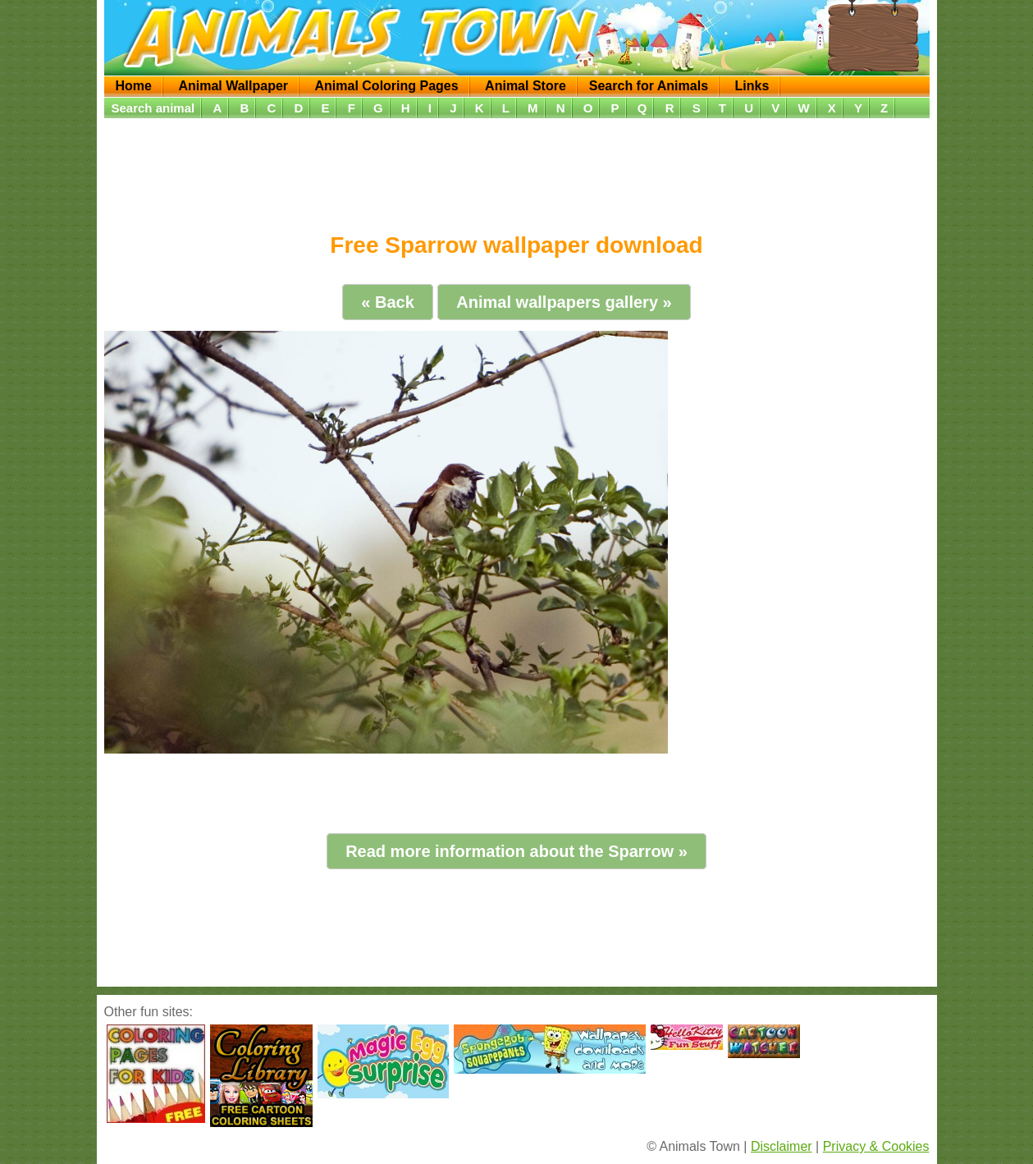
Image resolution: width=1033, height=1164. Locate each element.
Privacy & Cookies (876, 1146)
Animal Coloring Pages (387, 86)
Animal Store (525, 86)
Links (751, 86)
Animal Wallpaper (233, 86)
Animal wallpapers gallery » (563, 302)
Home (134, 86)
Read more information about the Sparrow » (516, 851)
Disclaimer (781, 1146)
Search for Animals (648, 86)
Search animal (153, 108)
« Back (387, 302)
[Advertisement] (517, 170)
